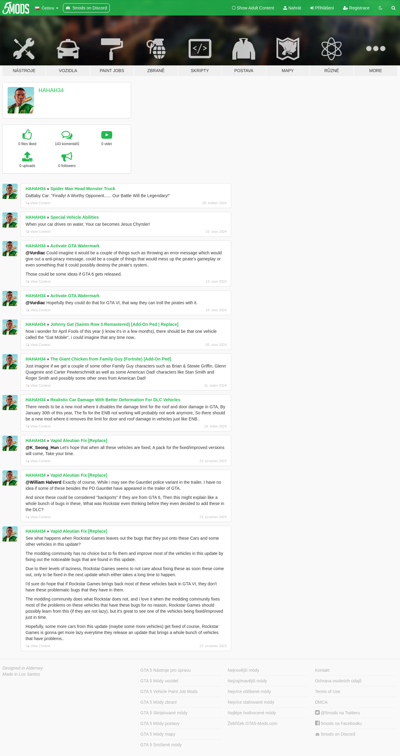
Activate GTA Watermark (74, 245)
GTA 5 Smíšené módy (161, 744)
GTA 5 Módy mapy (157, 734)
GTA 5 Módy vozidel (159, 680)
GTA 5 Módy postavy (159, 723)
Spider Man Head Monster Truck (82, 188)
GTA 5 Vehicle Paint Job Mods (168, 691)
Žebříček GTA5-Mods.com (252, 723)
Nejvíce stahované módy (251, 702)
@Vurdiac (35, 252)
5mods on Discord (335, 734)
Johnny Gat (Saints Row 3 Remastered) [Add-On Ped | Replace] (114, 324)
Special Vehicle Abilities (74, 217)
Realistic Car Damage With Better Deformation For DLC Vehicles (115, 399)
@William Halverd (43, 482)
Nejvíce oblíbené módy (249, 691)
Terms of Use (327, 691)
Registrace (356, 7)
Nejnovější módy (243, 670)
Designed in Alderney (22, 668)
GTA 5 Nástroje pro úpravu (165, 670)
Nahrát (292, 7)
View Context (38, 203)
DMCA (321, 702)
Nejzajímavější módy (247, 680)
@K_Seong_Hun (42, 447)
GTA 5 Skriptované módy (163, 712)
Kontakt (322, 670)
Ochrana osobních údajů (338, 680)
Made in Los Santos (21, 674)
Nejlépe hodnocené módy (252, 712)
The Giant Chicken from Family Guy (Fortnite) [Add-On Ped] (110, 359)
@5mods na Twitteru (337, 713)
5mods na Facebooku (338, 723)
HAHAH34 (51, 90)
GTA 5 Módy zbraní (158, 702)
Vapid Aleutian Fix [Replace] (78, 440)
